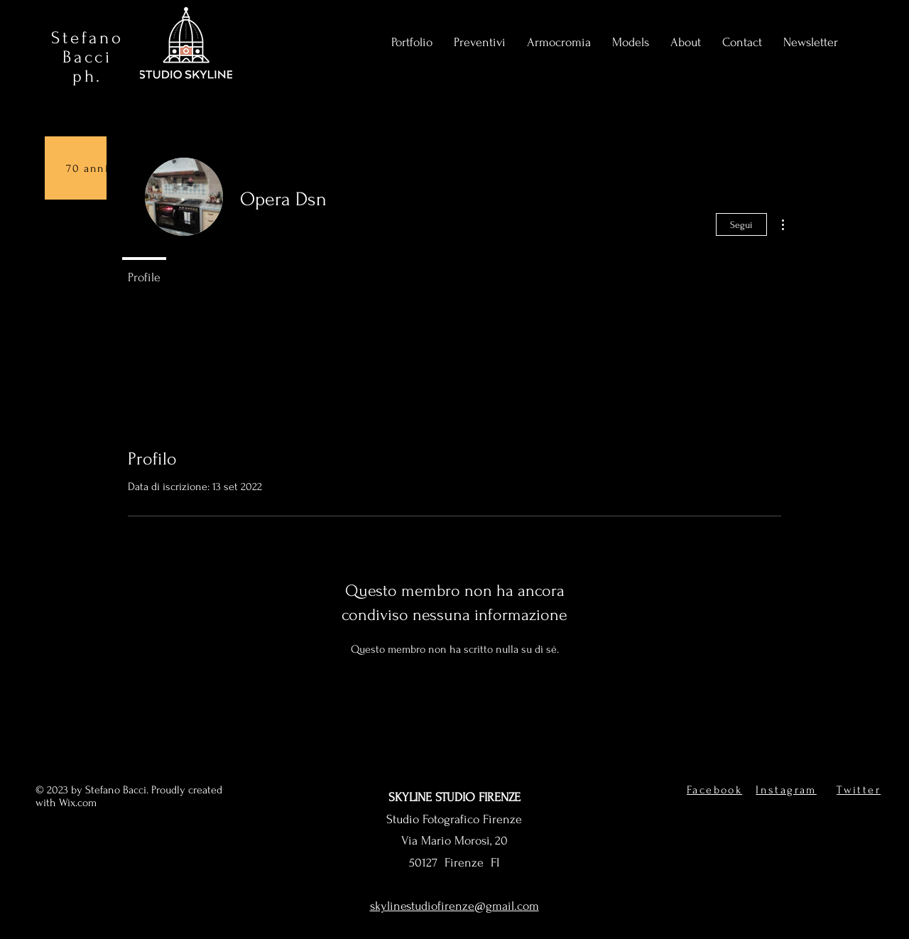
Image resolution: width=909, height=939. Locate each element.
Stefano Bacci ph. (87, 57)
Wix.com (79, 802)
